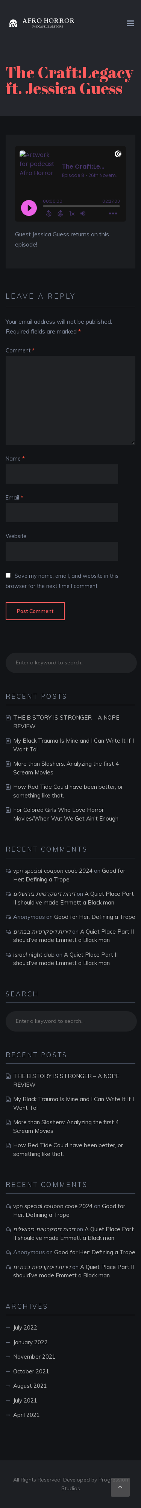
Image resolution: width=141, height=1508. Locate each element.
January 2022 (30, 1342)
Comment (20, 350)
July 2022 (25, 1327)
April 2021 (26, 1414)
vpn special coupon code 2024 (52, 870)
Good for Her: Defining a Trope (94, 916)
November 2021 (34, 1356)
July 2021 (25, 1400)
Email (14, 497)
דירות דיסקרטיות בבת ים (42, 931)
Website (16, 536)
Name (15, 458)
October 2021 (31, 1371)
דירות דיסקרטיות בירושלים (44, 893)
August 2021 (30, 1385)
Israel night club (34, 954)
